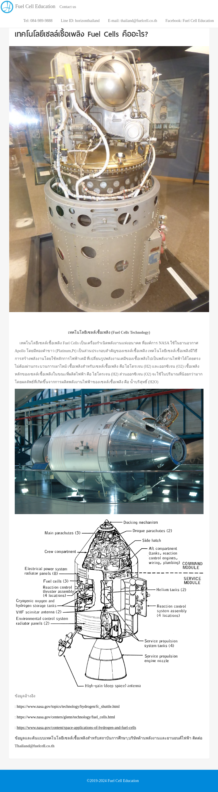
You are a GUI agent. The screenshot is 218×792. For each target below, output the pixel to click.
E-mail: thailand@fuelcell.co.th (132, 21)
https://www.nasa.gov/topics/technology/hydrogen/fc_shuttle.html (68, 706)
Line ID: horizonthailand (80, 21)
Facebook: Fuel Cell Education (189, 21)
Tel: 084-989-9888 (37, 21)
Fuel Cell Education (27, 3)
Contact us (68, 7)
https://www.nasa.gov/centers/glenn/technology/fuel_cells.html (66, 717)
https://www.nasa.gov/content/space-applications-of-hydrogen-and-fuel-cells (76, 728)
